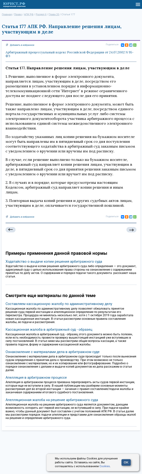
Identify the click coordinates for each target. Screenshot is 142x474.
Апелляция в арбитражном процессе (36, 377)
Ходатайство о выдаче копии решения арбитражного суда (54, 261)
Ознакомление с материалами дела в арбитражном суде (52, 352)
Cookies (104, 466)
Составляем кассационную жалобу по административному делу (59, 304)
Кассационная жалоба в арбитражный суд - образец (49, 329)
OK (126, 462)
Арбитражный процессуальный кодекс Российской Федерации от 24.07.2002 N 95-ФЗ (70, 54)
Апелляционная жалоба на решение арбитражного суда (52, 400)
